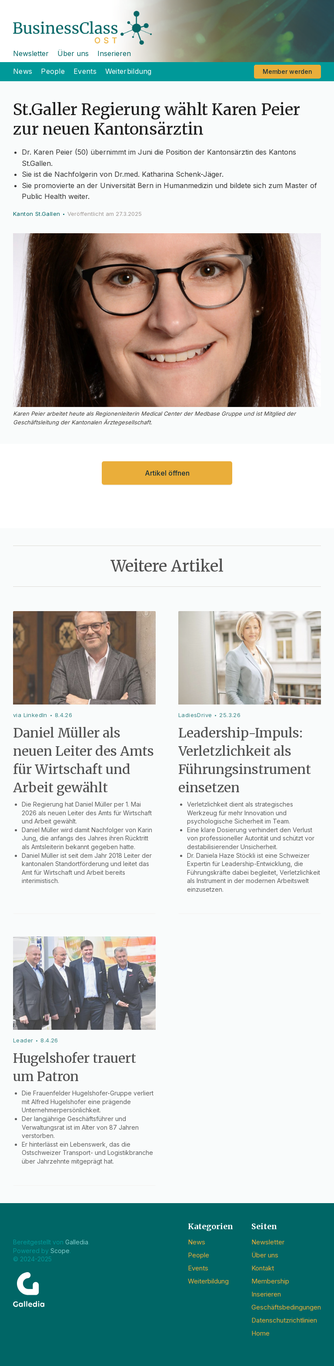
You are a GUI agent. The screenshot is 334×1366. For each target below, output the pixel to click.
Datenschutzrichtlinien (284, 1320)
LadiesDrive (195, 714)
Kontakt (262, 1268)
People (53, 71)
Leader (23, 1040)
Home (260, 1333)
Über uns (73, 53)
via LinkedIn (30, 714)
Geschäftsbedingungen (286, 1307)
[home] (167, 22)
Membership (270, 1281)
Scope (60, 1250)
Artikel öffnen (167, 473)
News (22, 71)
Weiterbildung (128, 71)
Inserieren (114, 53)
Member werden (287, 71)
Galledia (76, 1242)
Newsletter (31, 53)
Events (85, 71)
